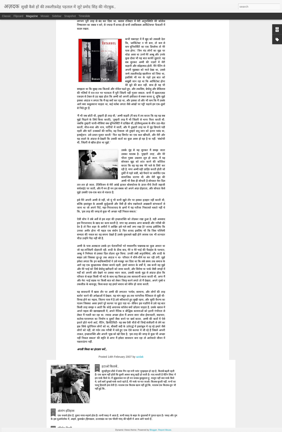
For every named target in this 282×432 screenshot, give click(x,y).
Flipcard (18, 16)
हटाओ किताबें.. (110, 366)
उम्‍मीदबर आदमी (111, 277)
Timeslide (84, 16)
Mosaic (45, 16)
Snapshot (70, 16)
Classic (6, 16)
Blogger (153, 430)
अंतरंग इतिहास (66, 410)
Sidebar (56, 16)
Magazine (32, 16)
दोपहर (105, 322)
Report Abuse (164, 430)
